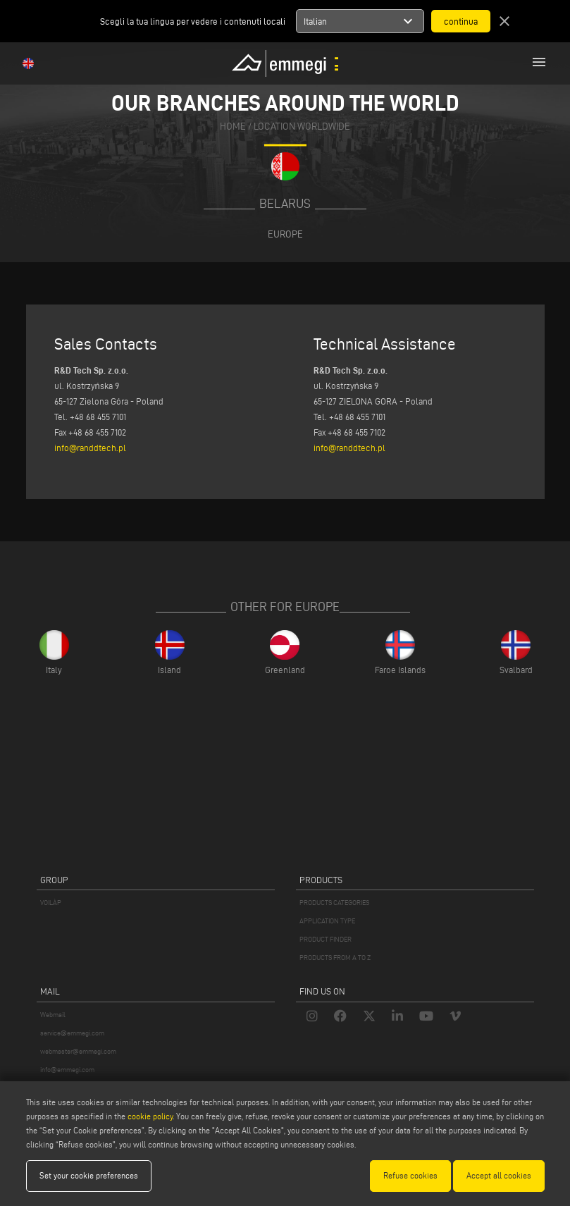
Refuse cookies (410, 1175)
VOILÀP (50, 902)
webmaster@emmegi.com (78, 1051)
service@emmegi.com (72, 1033)
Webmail (53, 1015)
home (233, 126)
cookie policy (150, 1116)
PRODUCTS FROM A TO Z (335, 957)
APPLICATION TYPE (327, 921)
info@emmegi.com (67, 1069)
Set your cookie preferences (88, 1175)
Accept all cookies (498, 1175)
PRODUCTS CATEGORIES (334, 902)
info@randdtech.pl (90, 448)
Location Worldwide (302, 126)
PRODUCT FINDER (325, 939)
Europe (285, 234)
